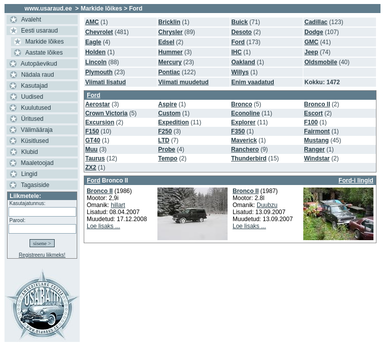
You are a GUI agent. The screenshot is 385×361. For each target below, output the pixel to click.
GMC (311, 42)
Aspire (167, 104)
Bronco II (317, 104)
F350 (238, 131)
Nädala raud (37, 74)
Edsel (166, 42)
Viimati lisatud (105, 82)
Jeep (311, 52)
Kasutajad (34, 85)
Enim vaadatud (252, 82)
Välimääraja (37, 129)
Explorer (243, 122)
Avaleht (31, 19)
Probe (166, 149)
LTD (163, 140)
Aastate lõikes (44, 52)
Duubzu (267, 205)
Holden (95, 52)
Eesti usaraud (39, 30)
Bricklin (169, 22)
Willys (240, 72)
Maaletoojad (37, 162)
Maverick (244, 140)
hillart (118, 205)
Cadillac (315, 22)
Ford (238, 42)
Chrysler (170, 32)
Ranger (314, 149)
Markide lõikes (45, 41)
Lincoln (96, 62)
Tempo (167, 158)
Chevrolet (99, 32)
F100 (311, 122)
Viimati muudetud (183, 82)
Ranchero (245, 149)
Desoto (241, 32)
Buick (239, 22)
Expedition (173, 122)
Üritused (32, 118)
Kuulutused (36, 107)
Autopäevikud (39, 63)
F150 (92, 131)
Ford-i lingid (355, 180)
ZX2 (90, 167)
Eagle (93, 42)
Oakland (243, 62)
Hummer (170, 52)
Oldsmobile (320, 62)
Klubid (29, 151)
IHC (236, 52)
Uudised (32, 96)
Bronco (241, 104)
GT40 (92, 140)
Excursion (99, 122)
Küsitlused (35, 140)
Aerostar (97, 104)
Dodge (313, 32)
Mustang (316, 140)
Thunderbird (249, 158)
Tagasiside (35, 185)
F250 (164, 131)
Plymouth (99, 72)
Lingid (29, 173)
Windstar (317, 158)
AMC (92, 22)
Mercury (170, 62)
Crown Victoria (106, 113)
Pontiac (169, 72)
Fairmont (317, 131)
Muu (91, 149)
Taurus (95, 158)
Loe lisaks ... (103, 226)
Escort (313, 113)
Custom (169, 113)
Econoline (245, 113)
